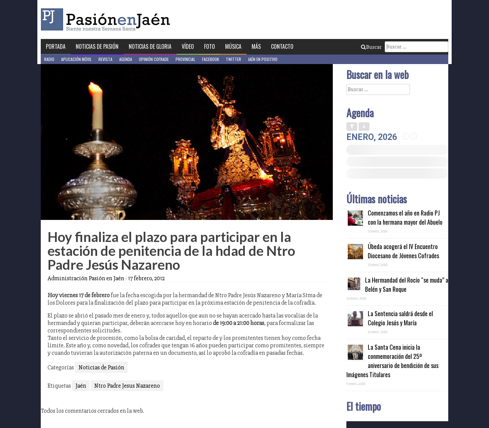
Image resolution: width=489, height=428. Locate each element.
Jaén (80, 385)
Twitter (233, 59)
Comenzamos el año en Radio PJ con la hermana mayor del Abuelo (405, 217)
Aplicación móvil (76, 59)
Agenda (125, 59)
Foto (209, 46)
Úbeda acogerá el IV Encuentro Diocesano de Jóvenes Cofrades (403, 251)
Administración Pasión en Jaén (86, 278)
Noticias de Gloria (150, 46)
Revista (105, 59)
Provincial (185, 59)
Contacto (282, 46)
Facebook (210, 59)
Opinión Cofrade (154, 59)
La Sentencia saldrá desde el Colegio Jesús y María (400, 318)
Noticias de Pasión (97, 46)
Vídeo (188, 46)
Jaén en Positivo (262, 59)
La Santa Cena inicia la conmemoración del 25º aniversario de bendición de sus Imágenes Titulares (392, 361)
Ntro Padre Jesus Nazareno (127, 385)
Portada (56, 46)
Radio (49, 59)
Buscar (371, 47)
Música (233, 46)
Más (256, 46)
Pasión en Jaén (107, 19)
